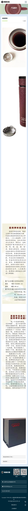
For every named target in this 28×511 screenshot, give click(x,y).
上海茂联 (14, 508)
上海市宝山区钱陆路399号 (9, 481)
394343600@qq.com (7, 486)
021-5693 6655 (6, 491)
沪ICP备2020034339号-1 (14, 501)
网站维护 (14, 504)
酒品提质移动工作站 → (8, 456)
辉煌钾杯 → (6, 461)
